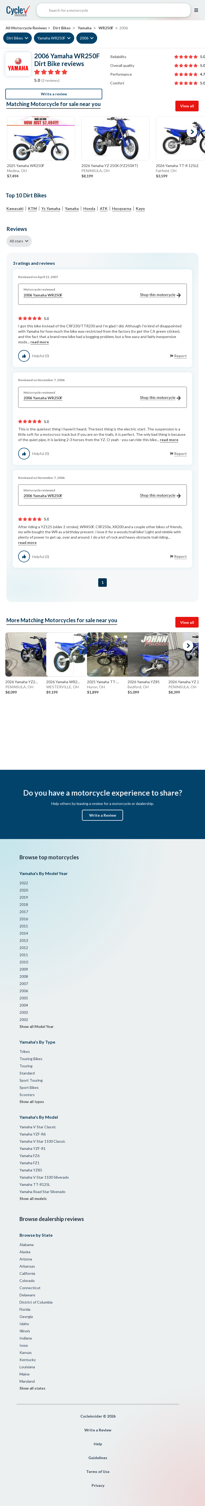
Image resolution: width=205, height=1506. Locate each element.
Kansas (25, 1352)
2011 (23, 955)
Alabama (26, 1244)
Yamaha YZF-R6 (32, 1134)
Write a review (54, 94)
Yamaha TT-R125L (34, 1184)
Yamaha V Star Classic (37, 1127)
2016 (23, 919)
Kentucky (27, 1359)
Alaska (24, 1251)
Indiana (25, 1338)
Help (98, 1444)
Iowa (23, 1345)
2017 (23, 911)
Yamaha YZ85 (30, 1170)
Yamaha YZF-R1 (32, 1148)
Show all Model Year (36, 1026)
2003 (23, 1012)
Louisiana (27, 1367)
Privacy (98, 1485)
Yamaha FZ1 (29, 1163)
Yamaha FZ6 (29, 1155)
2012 (23, 947)
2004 (23, 1005)
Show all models (33, 1198)
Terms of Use (97, 1471)
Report (180, 355)
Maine (24, 1374)
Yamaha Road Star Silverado (42, 1191)
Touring (26, 1066)
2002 (23, 1019)
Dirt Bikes (15, 38)
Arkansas (27, 1266)
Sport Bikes (29, 1087)
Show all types (31, 1102)
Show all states (32, 1388)
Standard (27, 1073)
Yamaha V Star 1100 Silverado (44, 1177)
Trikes (24, 1051)
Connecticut (30, 1287)
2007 (23, 983)
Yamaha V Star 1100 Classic (42, 1141)
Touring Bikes (30, 1058)
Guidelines (97, 1457)
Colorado (27, 1280)
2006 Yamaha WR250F (102, 295)
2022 (23, 883)
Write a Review (102, 815)
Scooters (27, 1094)
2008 (23, 976)
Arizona (25, 1259)
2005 (23, 998)
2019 (23, 897)
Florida (24, 1309)
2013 (23, 940)
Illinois (24, 1331)
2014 (23, 933)
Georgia (26, 1316)
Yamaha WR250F (51, 38)
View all (187, 106)
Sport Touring (31, 1080)
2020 (23, 890)
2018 (23, 904)
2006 (84, 38)
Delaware (27, 1295)
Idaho (24, 1323)
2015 (23, 926)
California (27, 1273)
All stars (16, 241)
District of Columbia (36, 1302)
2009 (23, 969)
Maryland (27, 1381)
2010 (23, 962)
